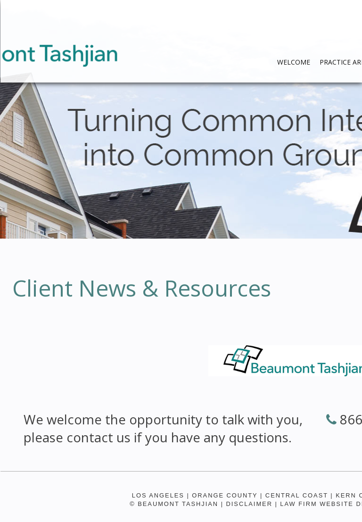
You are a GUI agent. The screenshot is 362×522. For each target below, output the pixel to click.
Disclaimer (249, 503)
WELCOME (293, 62)
